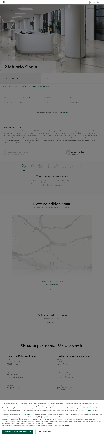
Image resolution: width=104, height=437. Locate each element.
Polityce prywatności (63, 425)
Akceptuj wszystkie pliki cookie (17, 432)
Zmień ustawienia (44, 432)
